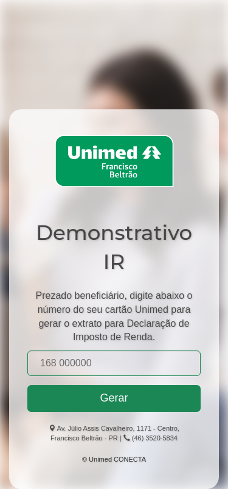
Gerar (114, 398)
